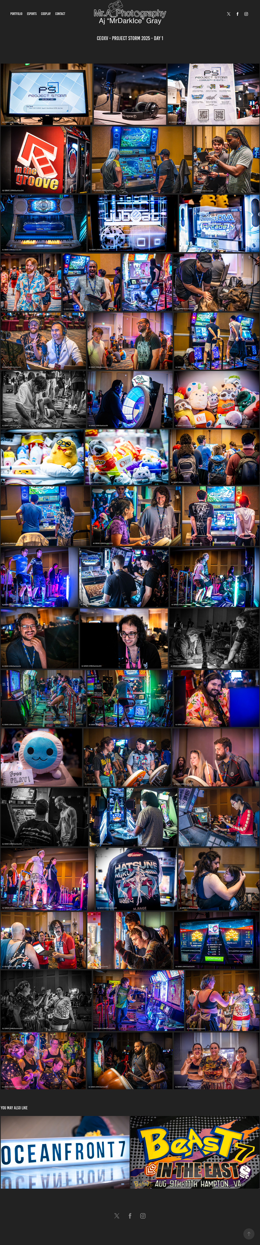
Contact (60, 14)
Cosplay (46, 14)
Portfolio (16, 14)
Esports (32, 14)
